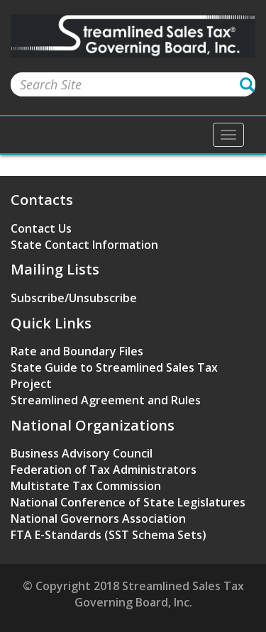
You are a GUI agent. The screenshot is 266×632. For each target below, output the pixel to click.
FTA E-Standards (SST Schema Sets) (108, 535)
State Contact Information (84, 245)
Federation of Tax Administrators (103, 469)
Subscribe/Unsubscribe (74, 298)
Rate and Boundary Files (77, 351)
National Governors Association (98, 518)
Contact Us (41, 228)
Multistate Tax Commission (86, 486)
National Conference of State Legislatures (128, 502)
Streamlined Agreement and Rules (106, 400)
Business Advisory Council (82, 453)
